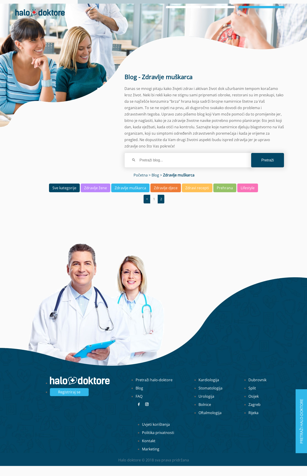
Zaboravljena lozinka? (219, 27)
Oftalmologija (210, 422)
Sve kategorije (64, 197)
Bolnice (205, 414)
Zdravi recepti (197, 197)
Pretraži (267, 170)
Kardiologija (209, 389)
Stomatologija (210, 398)
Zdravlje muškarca (130, 197)
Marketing (150, 459)
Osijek (253, 406)
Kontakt (148, 450)
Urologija (206, 406)
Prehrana (225, 197)
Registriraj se (69, 402)
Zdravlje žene (95, 197)
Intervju (259, 7)
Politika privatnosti (158, 442)
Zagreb (254, 414)
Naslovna (218, 7)
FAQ (139, 406)
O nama (239, 7)
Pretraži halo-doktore (154, 389)
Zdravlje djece (166, 197)
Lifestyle (248, 197)
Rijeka (253, 422)
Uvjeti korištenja (156, 434)
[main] (153, 238)
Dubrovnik (257, 389)
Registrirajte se (279, 27)
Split (252, 398)
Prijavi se (261, 20)
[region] (153, 229)
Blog (277, 7)
